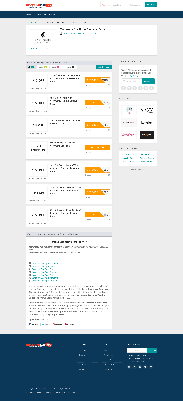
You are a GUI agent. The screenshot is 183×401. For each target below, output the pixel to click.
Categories (49, 14)
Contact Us (108, 369)
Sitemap (39, 392)
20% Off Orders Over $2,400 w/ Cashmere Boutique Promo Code (65, 213)
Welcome (29, 392)
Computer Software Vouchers (128, 158)
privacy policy (131, 75)
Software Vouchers (128, 154)
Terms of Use (60, 392)
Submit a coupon (104, 67)
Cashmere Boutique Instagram (45, 277)
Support (107, 350)
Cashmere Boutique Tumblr (44, 269)
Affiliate (81, 369)
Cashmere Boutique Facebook (45, 263)
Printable (69, 67)
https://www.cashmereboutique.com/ (79, 33)
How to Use (108, 360)
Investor (82, 360)
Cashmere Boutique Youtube (44, 272)
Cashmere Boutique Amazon (44, 280)
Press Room (108, 355)
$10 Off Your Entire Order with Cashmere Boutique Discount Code (65, 78)
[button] (35, 324)
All (31, 67)
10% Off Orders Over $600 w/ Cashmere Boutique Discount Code (64, 168)
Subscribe (148, 81)
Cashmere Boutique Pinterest (44, 275)
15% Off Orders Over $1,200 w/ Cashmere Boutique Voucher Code (65, 190)
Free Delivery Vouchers (147, 154)
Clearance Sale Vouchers (147, 161)
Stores (37, 14)
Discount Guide (109, 364)
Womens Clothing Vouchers (147, 158)
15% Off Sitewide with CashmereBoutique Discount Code (64, 100)
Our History (83, 350)
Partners (49, 392)
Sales (55, 67)
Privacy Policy (73, 392)
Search (150, 5)
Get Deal (97, 147)
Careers (82, 355)
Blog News (83, 364)
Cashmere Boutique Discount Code (38, 88)
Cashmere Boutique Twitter (43, 266)
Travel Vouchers (128, 161)
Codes (43, 67)
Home (28, 14)
